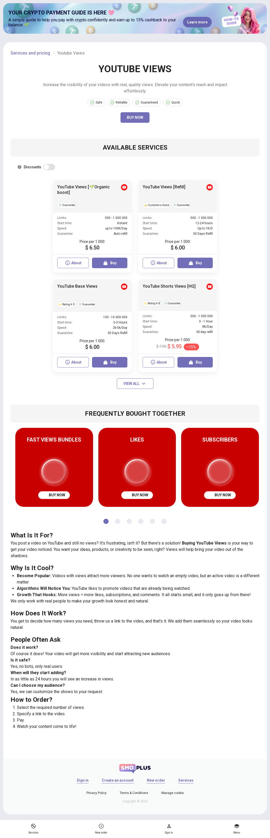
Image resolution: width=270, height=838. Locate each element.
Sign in (83, 780)
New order (156, 780)
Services (186, 780)
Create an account (118, 780)
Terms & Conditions (134, 793)
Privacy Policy (96, 793)
